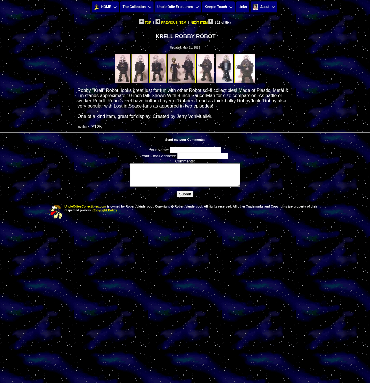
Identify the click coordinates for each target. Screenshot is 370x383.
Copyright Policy (104, 214)
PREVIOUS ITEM (171, 22)
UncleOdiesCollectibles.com (85, 210)
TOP (145, 22)
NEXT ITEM (201, 22)
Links (242, 7)
